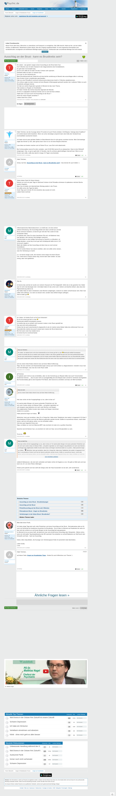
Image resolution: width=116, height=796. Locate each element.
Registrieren (74, 8)
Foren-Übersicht (9, 771)
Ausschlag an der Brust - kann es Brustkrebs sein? (33, 56)
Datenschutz (38, 788)
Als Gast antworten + (11, 60)
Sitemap (70, 788)
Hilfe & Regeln (55, 8)
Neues (14, 8)
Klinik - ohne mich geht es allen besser (25, 735)
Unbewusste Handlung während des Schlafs (27, 746)
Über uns (26, 788)
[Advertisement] (52, 484)
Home (7, 8)
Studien (64, 8)
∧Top (112, 794)
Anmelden (83, 8)
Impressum (32, 788)
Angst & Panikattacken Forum (22, 771)
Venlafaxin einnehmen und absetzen (24, 730)
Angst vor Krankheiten (38, 771)
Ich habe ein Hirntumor (19, 726)
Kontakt (21, 788)
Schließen (45, 51)
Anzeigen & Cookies (47, 788)
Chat (46, 8)
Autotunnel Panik (16, 755)
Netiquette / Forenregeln (61, 788)
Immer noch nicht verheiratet (21, 759)
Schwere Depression (18, 722)
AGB (54, 788)
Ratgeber (39, 8)
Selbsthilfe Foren (23, 8)
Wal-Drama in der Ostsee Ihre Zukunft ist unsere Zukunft (32, 717)
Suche (32, 8)
